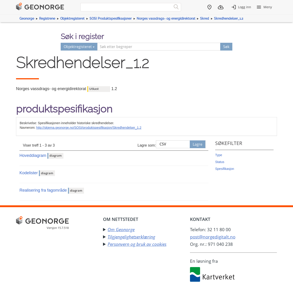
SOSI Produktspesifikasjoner (111, 18)
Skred (204, 18)
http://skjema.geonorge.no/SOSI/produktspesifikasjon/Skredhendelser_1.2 (88, 127)
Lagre (197, 144)
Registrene (47, 18)
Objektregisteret (72, 18)
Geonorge (26, 18)
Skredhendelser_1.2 (228, 18)
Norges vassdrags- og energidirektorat (166, 18)
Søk (226, 46)
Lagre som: (147, 145)
